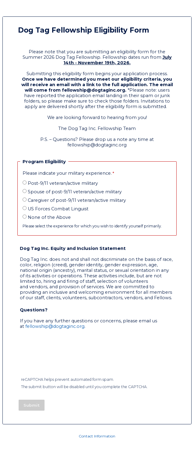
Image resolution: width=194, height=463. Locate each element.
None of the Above (49, 217)
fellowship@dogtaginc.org (54, 326)
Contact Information (97, 436)
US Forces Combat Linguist (58, 209)
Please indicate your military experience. (67, 173)
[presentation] (65, 356)
